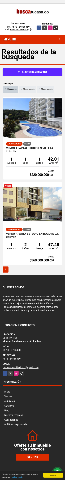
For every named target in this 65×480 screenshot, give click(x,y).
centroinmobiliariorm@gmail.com (20, 367)
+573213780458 (19, 29)
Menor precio (27, 89)
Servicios (9, 405)
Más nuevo (10, 89)
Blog (6, 410)
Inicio (7, 391)
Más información (17, 477)
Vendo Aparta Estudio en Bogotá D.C (32, 233)
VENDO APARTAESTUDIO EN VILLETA (29, 148)
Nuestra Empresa (13, 415)
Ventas (8, 396)
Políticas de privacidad (16, 424)
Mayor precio (45, 89)
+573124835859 (21, 26)
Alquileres (9, 401)
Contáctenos (11, 419)
